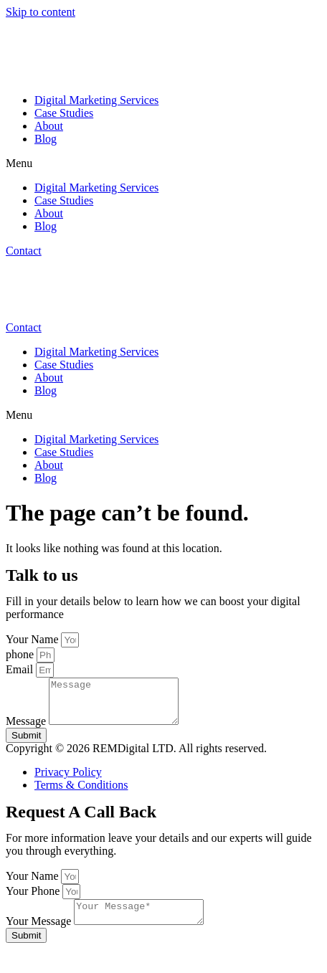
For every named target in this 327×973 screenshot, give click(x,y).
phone (21, 654)
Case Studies (63, 113)
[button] (163, 163)
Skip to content (40, 12)
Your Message (40, 934)
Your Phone (34, 899)
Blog (45, 139)
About (48, 126)
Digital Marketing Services (96, 100)
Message (27, 729)
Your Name (33, 639)
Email (21, 669)
